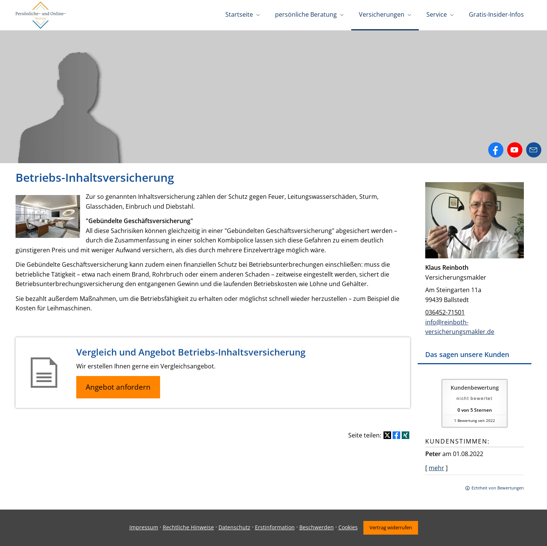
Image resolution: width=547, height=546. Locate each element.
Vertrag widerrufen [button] (390, 527)
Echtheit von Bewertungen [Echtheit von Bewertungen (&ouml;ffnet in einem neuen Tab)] (498, 488)
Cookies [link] (348, 527)
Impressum (143, 527)
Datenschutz (234, 527)
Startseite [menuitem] (239, 14)
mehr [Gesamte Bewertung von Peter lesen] (436, 468)
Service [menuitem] (436, 14)
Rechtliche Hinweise (188, 527)
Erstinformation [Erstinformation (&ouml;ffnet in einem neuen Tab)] (275, 527)
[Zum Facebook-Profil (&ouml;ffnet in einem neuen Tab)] (495, 149)
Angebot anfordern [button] (118, 387)
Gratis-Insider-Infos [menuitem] (496, 14)
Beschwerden (316, 527)
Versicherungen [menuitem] (381, 14)
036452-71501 (445, 312)
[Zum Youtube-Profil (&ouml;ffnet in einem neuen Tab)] (514, 149)
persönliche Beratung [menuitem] (306, 14)
